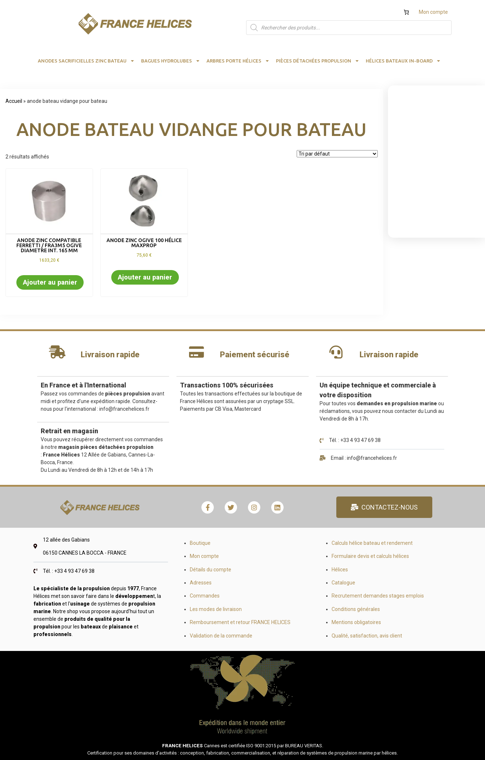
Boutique (200, 543)
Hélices (340, 569)
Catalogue (343, 583)
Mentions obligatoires (356, 622)
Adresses (201, 583)
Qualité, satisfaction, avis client (367, 636)
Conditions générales (356, 609)
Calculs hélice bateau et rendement (372, 543)
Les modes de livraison (216, 609)
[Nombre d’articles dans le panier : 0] (406, 12)
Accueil (13, 101)
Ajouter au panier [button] (50, 282)
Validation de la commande (221, 636)
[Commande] (337, 153)
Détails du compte (210, 569)
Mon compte (433, 12)
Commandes (205, 596)
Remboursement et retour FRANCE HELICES (240, 622)
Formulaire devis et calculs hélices (370, 556)
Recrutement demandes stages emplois (378, 596)
